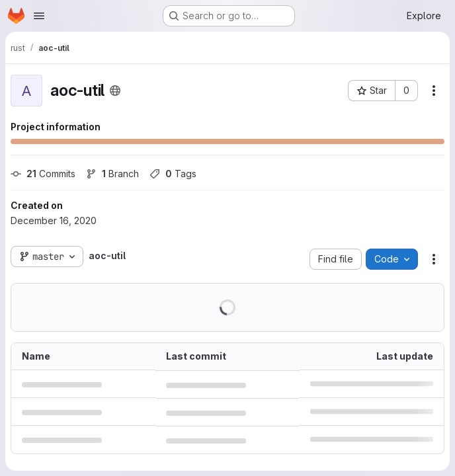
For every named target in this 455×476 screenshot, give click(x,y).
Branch (112, 173)
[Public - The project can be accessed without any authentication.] (115, 90)
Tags (172, 173)
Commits (43, 173)
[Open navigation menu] (39, 15)
